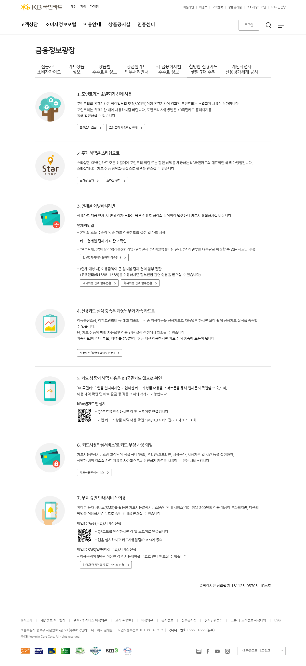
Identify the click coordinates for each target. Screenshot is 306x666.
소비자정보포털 (256, 7)
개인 (74, 7)
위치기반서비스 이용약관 (90, 620)
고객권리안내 (124, 620)
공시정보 (167, 620)
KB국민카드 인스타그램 (227, 651)
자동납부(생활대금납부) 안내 (97, 353)
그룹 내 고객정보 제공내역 (248, 620)
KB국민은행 (278, 7)
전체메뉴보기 (281, 25)
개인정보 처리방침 (53, 620)
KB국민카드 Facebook (208, 651)
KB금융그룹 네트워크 (255, 651)
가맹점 (94, 7)
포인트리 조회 (88, 128)
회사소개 (26, 620)
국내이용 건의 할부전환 (97, 283)
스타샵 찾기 (113, 181)
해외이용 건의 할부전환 (138, 283)
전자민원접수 (213, 620)
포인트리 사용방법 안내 (123, 128)
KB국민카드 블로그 (199, 651)
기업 (83, 7)
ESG (277, 620)
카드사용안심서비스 (92, 472)
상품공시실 (235, 7)
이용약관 (147, 620)
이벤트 (203, 7)
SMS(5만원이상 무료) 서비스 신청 (103, 565)
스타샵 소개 (87, 181)
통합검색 (269, 25)
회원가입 (188, 7)
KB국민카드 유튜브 (217, 651)
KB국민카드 (41, 7)
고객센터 (217, 7)
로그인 (248, 25)
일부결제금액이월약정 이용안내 (102, 257)
